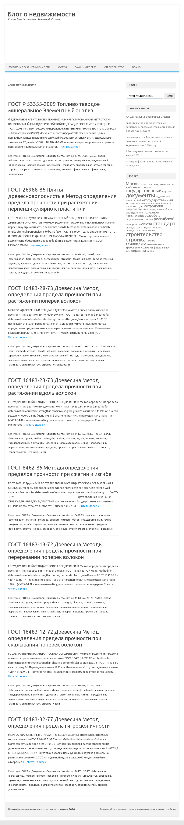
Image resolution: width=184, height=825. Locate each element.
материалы (50, 524)
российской (54, 165)
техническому (52, 169)
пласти (56, 268)
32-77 (86, 771)
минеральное (82, 160)
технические (136, 244)
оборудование (17, 165)
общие (168, 209)
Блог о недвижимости (42, 13)
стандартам (133, 227)
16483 (78, 346)
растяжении (104, 268)
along (107, 433)
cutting (107, 598)
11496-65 (80, 598)
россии (149, 219)
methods (43, 519)
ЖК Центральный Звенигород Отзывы (148, 116)
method (37, 259)
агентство (25, 160)
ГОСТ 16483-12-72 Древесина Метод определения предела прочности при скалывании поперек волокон (54, 638)
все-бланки (132, 187)
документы (50, 160)
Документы (38, 155)
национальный (100, 160)
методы (63, 524)
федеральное (81, 169)
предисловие (135, 215)
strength (31, 351)
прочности (89, 268)
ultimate (13, 160)
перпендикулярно (19, 268)
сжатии (27, 528)
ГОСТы (26, 155)
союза (12, 272)
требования (133, 247)
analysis (102, 155)
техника (37, 169)
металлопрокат (155, 203)
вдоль (80, 438)
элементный (16, 174)
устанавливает (61, 364)
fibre (28, 259)
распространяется (78, 360)
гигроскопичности (70, 775)
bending (90, 515)
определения (100, 263)
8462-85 (79, 515)
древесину (15, 355)
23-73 (98, 433)
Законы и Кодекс (85, 67)
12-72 (90, 685)
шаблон (151, 251)
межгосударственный (55, 355)
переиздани (15, 611)
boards (100, 254)
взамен (90, 438)
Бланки (136, 67)
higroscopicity (16, 775)
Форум (62, 67)
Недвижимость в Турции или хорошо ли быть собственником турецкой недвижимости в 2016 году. (149, 141)
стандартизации (151, 227)
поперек (34, 360)
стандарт (68, 165)
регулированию (36, 165)
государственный (103, 259)
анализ (37, 160)
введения (63, 351)
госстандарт (144, 187)
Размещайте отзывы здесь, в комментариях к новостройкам (138, 809)
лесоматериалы (72, 263)
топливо (67, 169)
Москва (133, 183)
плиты (65, 268)
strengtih (66, 259)
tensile (76, 259)
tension (60, 438)
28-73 (86, 346)
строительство (103, 165)
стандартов (133, 230)
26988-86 (80, 254)
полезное (151, 212)
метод (87, 263)
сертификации (133, 225)
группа (12, 263)
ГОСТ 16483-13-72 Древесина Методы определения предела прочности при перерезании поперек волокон (55, 550)
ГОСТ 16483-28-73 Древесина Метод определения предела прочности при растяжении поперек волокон (54, 294)
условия (147, 247)
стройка (13, 169)
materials (31, 519)
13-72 (90, 598)
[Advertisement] (129, 33)
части (43, 452)
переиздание (16, 447)
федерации (98, 169)
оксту (73, 524)
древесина (104, 351)
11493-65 (80, 433)
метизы (167, 203)
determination (16, 259)
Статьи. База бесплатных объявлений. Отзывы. (34, 19)
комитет (131, 200)
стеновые (61, 528)
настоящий (86, 355)
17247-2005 (81, 155)
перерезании (31, 611)
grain (11, 351)
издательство (163, 197)
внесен (170, 184)
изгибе (28, 524)
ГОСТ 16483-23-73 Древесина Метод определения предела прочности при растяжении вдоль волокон (54, 386)
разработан (153, 215)
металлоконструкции (136, 203)
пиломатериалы (40, 268)
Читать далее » (70, 146)
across (95, 346)
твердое (25, 169)
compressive (104, 515)
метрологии (65, 160)
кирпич (38, 524)
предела (76, 268)
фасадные (107, 528)
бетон (76, 519)
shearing (66, 690)
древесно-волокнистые (47, 263)
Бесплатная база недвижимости (29, 67)
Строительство (114, 67)
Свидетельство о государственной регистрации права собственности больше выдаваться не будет (150, 127)
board (90, 254)
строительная (84, 165)
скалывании (90, 699)
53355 (93, 155)
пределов (101, 524)
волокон (76, 351)
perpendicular (51, 259)
